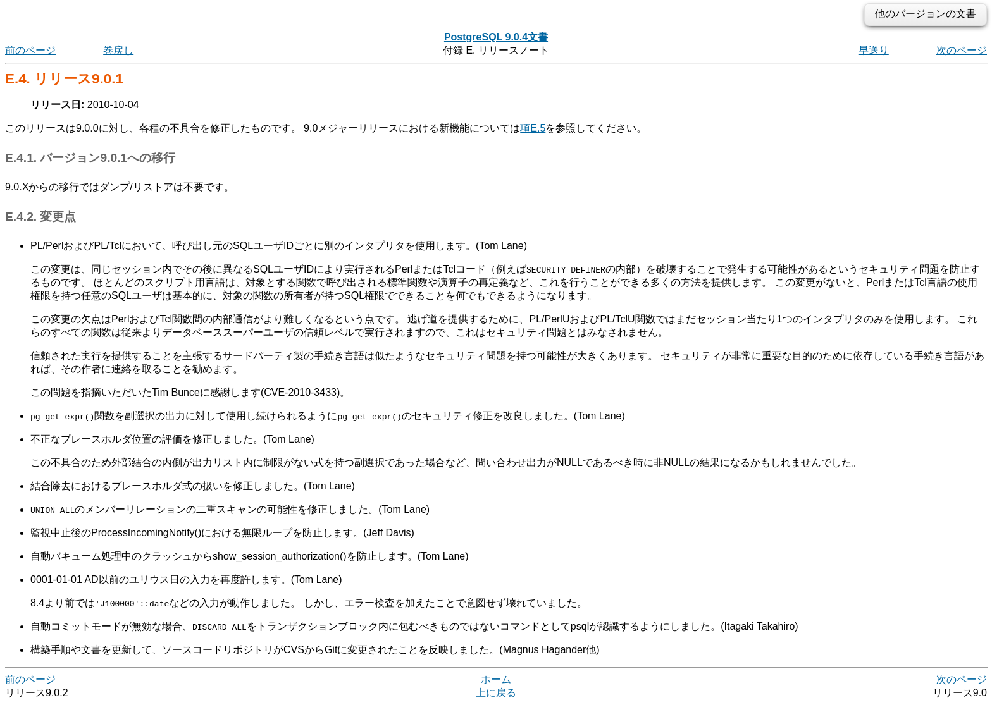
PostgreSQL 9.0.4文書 (496, 37)
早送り (874, 50)
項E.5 (532, 128)
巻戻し (118, 50)
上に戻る (496, 692)
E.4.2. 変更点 (40, 216)
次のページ (961, 50)
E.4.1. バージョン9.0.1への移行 (90, 157)
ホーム (496, 679)
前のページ (30, 50)
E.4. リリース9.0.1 (64, 79)
